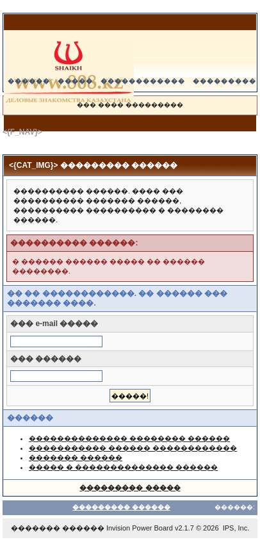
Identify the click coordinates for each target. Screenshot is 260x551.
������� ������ (75, 457)
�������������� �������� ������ (129, 438)
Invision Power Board (139, 528)
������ (29, 81)
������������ (143, 81)
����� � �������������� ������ (123, 467)
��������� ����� (129, 487)
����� (75, 81)
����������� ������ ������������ (133, 448)
